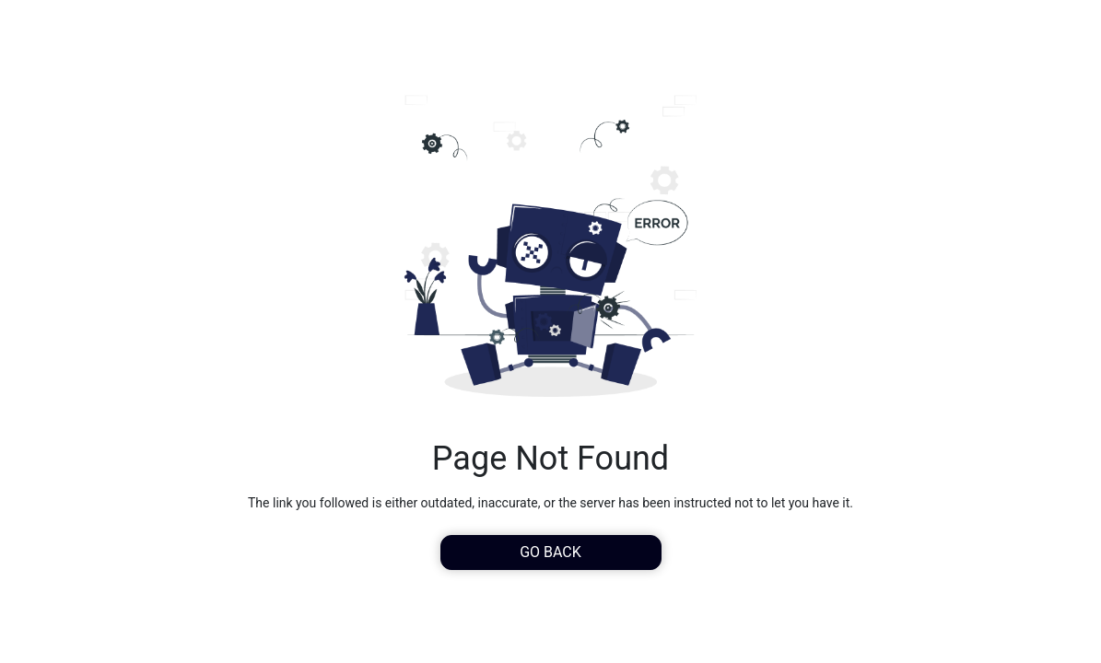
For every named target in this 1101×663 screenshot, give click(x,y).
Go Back (550, 552)
